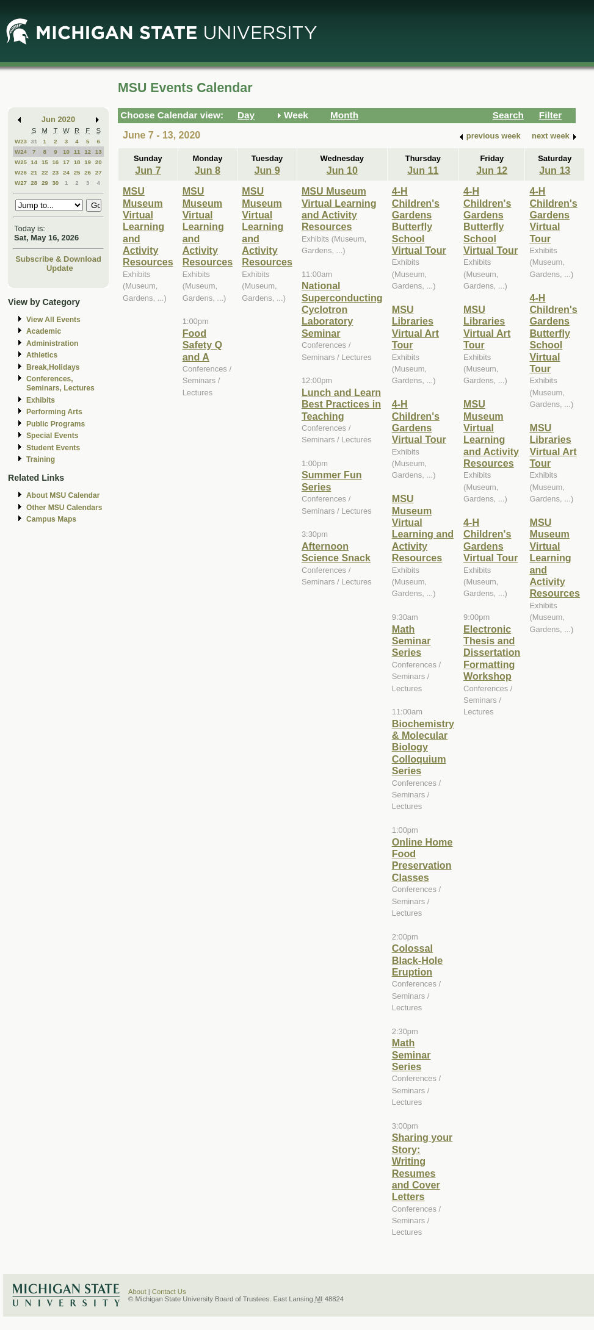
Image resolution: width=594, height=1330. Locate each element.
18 (77, 162)
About (137, 1291)
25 (77, 172)
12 (87, 151)
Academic (43, 331)
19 (87, 162)
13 (98, 151)
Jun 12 (491, 170)
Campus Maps (51, 519)
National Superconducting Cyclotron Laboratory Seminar (342, 309)
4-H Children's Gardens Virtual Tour (419, 421)
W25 (21, 162)
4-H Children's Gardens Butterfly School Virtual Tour (419, 220)
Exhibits (40, 400)
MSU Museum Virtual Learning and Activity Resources (148, 226)
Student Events (53, 448)
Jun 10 (342, 170)
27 (98, 172)
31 (34, 141)
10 (66, 151)
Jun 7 (148, 170)
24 (66, 172)
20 (98, 162)
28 (34, 182)
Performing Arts (54, 412)
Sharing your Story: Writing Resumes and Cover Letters (422, 1167)
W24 (21, 151)
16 (55, 162)
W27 (21, 182)
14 (34, 162)
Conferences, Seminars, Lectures (60, 383)
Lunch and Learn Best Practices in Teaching (341, 404)
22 (45, 172)
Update (59, 268)
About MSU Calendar (63, 495)
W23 (21, 141)
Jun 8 (207, 170)
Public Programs (55, 424)
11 (77, 151)
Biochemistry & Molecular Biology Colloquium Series (423, 747)
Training (40, 459)
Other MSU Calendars (64, 507)
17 (66, 162)
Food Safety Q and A (203, 345)
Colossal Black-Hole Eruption (417, 960)
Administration (52, 343)
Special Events (52, 435)
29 (45, 182)
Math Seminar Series (411, 641)
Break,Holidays (53, 367)
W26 (21, 172)
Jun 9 (267, 170)
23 (55, 172)
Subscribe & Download (58, 259)
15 (45, 162)
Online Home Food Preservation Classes (422, 859)
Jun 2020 (58, 119)
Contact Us (169, 1291)
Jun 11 (422, 170)
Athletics (41, 355)
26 (87, 172)
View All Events (53, 319)
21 (34, 172)
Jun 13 (554, 170)
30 (55, 182)
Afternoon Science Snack (336, 552)
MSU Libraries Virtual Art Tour (415, 327)
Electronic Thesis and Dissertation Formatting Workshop (491, 653)
